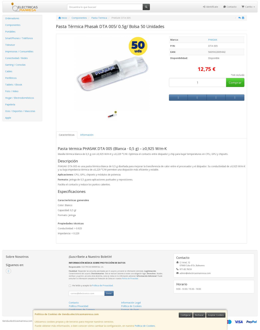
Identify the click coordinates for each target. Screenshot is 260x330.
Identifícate (210, 6)
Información (86, 134)
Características (67, 134)
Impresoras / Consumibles (19, 51)
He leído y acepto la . (92, 285)
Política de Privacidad (130, 278)
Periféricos (11, 78)
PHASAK (212, 39)
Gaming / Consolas (15, 64)
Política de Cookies (145, 325)
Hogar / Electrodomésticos (19, 97)
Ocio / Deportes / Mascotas (20, 111)
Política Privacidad (78, 306)
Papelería (10, 104)
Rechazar (199, 315)
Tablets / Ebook (13, 84)
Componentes (12, 25)
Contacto (230, 6)
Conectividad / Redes (16, 58)
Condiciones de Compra (82, 309)
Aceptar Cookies (216, 315)
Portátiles (10, 31)
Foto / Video (11, 91)
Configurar (186, 315)
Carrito (248, 6)
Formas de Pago (130, 309)
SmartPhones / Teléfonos (19, 38)
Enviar (109, 293)
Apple (8, 117)
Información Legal (131, 302)
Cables (8, 71)
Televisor (10, 44)
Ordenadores (12, 18)
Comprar (235, 82)
